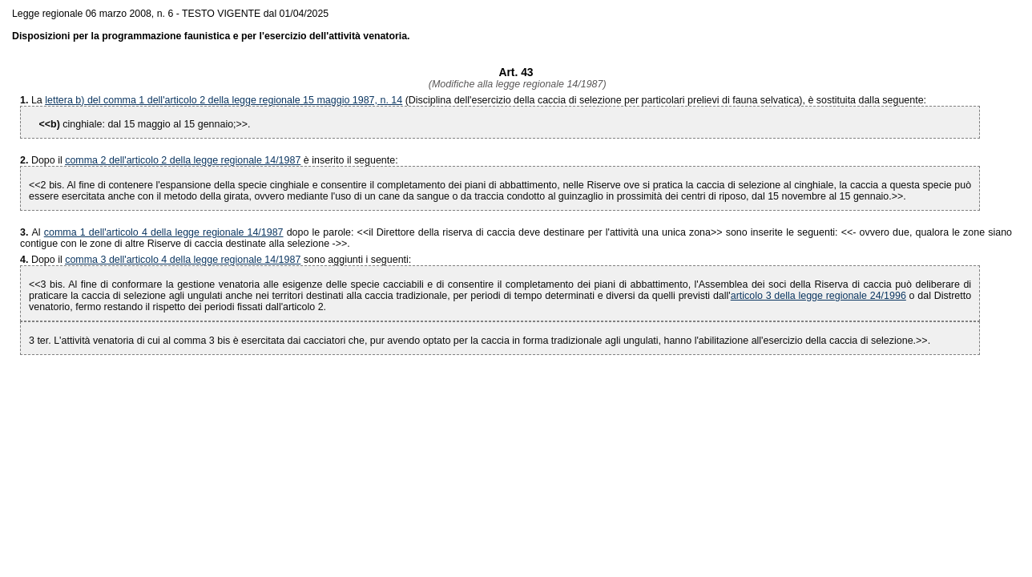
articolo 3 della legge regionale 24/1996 (818, 295)
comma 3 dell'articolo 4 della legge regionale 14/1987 (182, 259)
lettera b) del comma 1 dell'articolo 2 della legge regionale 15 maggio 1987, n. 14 (223, 100)
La (38, 100)
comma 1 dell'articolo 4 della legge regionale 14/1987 (164, 232)
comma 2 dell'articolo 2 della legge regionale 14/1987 (182, 160)
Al (32, 232)
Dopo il (48, 160)
